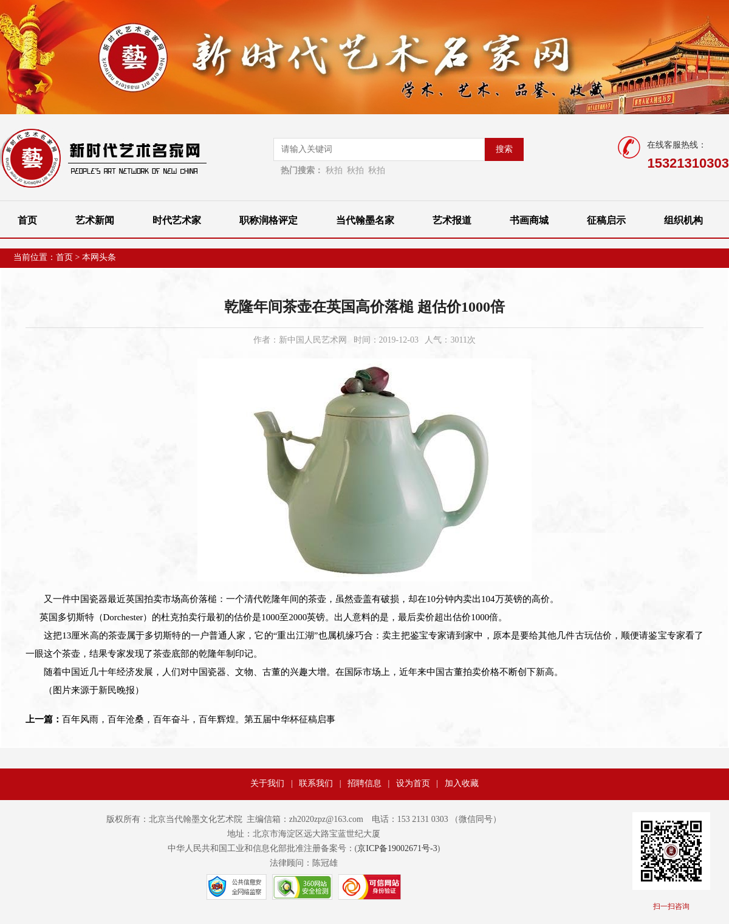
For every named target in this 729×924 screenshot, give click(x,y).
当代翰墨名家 (365, 220)
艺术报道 (452, 220)
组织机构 (683, 220)
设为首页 (413, 783)
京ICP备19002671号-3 (397, 848)
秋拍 (334, 170)
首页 (27, 220)
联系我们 (316, 783)
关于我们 (267, 783)
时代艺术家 (176, 220)
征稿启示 (606, 220)
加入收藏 (462, 783)
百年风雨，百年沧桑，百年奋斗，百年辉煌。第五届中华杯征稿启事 (180, 719)
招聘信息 (364, 783)
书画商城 (529, 220)
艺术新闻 (94, 220)
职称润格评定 (268, 220)
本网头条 (99, 257)
